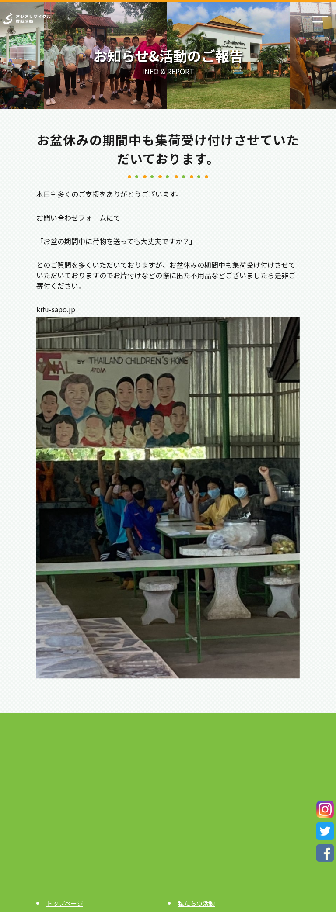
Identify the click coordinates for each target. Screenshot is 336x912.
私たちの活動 (196, 903)
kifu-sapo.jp (55, 309)
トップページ (64, 903)
